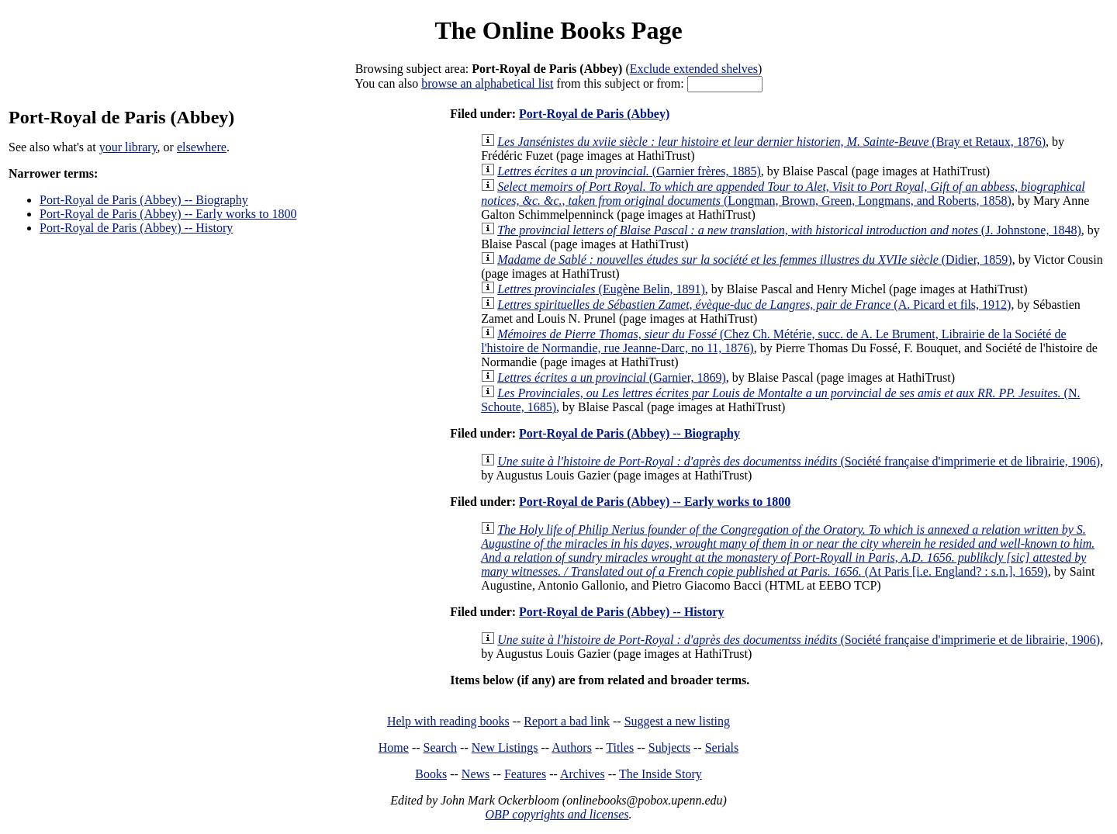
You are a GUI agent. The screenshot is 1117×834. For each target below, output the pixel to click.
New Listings (505, 747)
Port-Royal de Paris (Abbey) (594, 113)
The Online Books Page (558, 30)
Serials (722, 747)
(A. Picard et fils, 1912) (754, 304)
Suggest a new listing (677, 721)
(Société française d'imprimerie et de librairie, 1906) (798, 461)
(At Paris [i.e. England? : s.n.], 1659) (788, 550)
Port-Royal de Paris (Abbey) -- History (136, 227)
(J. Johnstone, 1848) (789, 230)
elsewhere (202, 147)
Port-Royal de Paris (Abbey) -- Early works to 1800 (168, 213)
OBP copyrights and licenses (556, 814)
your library (128, 147)
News (475, 773)
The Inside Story (660, 773)
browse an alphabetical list (487, 83)
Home (394, 747)
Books (431, 773)
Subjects (669, 747)
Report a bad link (567, 721)
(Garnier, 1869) (611, 377)
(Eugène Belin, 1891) (601, 289)
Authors (572, 747)
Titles (620, 747)
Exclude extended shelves (694, 68)
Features (525, 773)
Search (441, 747)
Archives (582, 773)
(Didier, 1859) (754, 259)
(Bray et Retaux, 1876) (771, 141)
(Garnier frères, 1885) (629, 171)
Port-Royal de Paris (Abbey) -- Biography (144, 199)
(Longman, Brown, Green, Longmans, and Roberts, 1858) (783, 193)
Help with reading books (448, 721)
